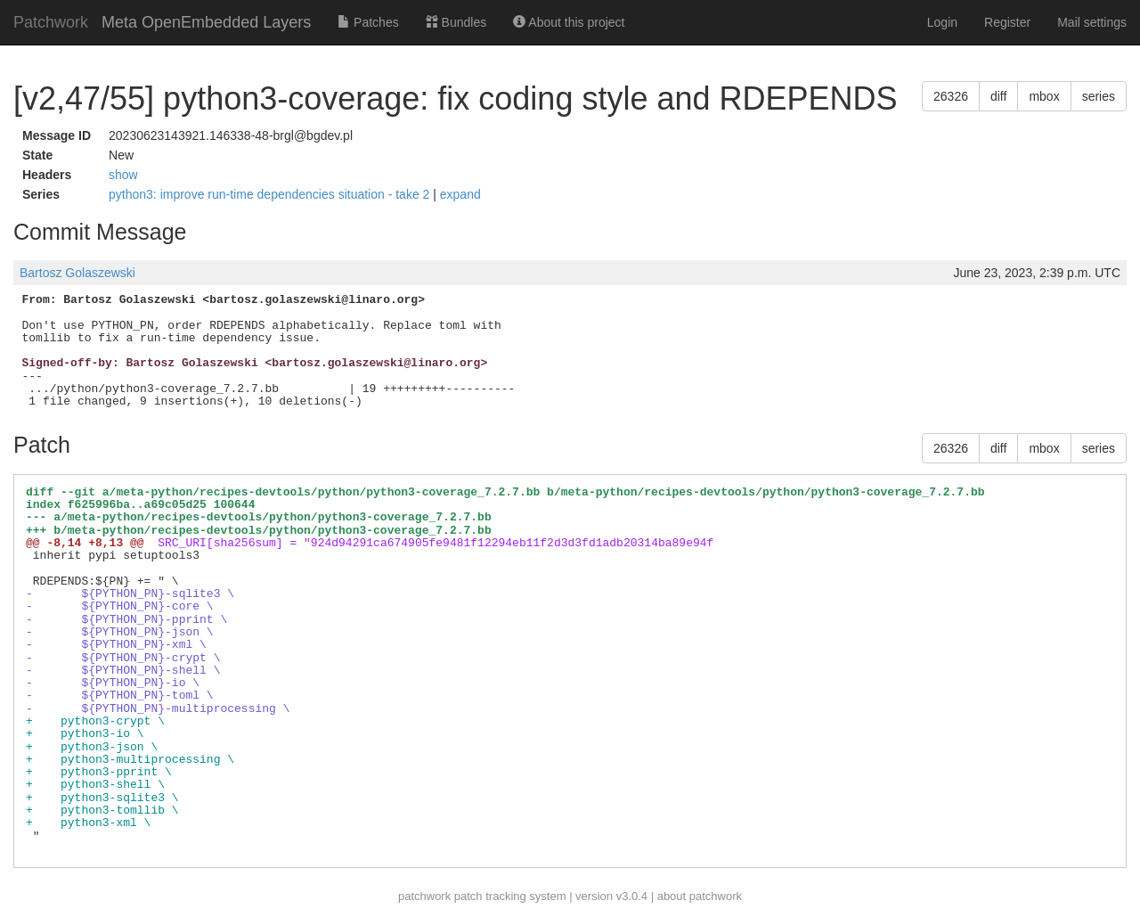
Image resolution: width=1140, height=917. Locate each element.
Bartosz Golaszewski (77, 273)
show (123, 175)
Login (942, 22)
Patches (368, 22)
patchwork (424, 896)
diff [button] (998, 96)
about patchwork (699, 896)
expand (460, 194)
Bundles (456, 22)
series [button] (1098, 96)
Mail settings (1092, 22)
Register (1007, 22)
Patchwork (50, 22)
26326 (950, 96)
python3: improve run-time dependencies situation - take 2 (271, 194)
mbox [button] (1044, 96)
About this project (568, 22)
